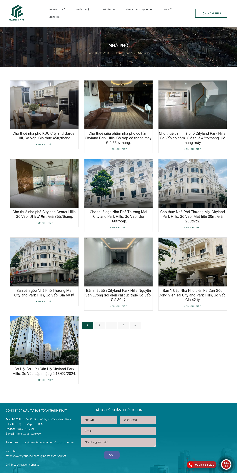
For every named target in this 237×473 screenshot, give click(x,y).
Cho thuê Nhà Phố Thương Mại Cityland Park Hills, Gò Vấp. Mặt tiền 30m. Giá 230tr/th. (192, 216)
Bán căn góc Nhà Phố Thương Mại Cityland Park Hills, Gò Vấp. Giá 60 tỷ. (44, 292)
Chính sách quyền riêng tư (22, 464)
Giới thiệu (84, 9)
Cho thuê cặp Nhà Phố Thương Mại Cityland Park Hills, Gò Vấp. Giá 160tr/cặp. (118, 216)
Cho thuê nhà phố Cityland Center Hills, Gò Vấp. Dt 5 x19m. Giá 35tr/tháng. (44, 214)
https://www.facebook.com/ (38, 442)
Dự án (108, 9)
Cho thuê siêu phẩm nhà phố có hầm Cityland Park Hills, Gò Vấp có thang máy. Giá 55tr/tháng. (118, 138)
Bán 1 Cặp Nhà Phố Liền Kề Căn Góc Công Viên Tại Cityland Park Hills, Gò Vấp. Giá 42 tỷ (193, 295)
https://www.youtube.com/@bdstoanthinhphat (36, 456)
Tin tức (168, 9)
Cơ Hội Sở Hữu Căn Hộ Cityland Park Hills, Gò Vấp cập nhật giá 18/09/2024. (44, 371)
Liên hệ (54, 17)
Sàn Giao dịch (139, 9)
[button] (211, 13)
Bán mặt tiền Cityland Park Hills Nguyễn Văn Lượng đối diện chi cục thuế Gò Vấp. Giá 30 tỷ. (118, 295)
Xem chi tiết (44, 144)
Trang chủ (57, 9)
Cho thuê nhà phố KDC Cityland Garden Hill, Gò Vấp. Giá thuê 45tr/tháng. (44, 135)
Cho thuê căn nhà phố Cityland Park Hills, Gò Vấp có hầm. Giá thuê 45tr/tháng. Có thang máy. (192, 138)
